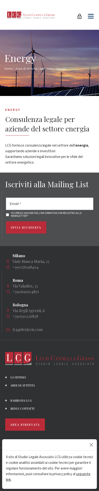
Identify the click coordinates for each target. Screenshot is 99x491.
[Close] (91, 444)
